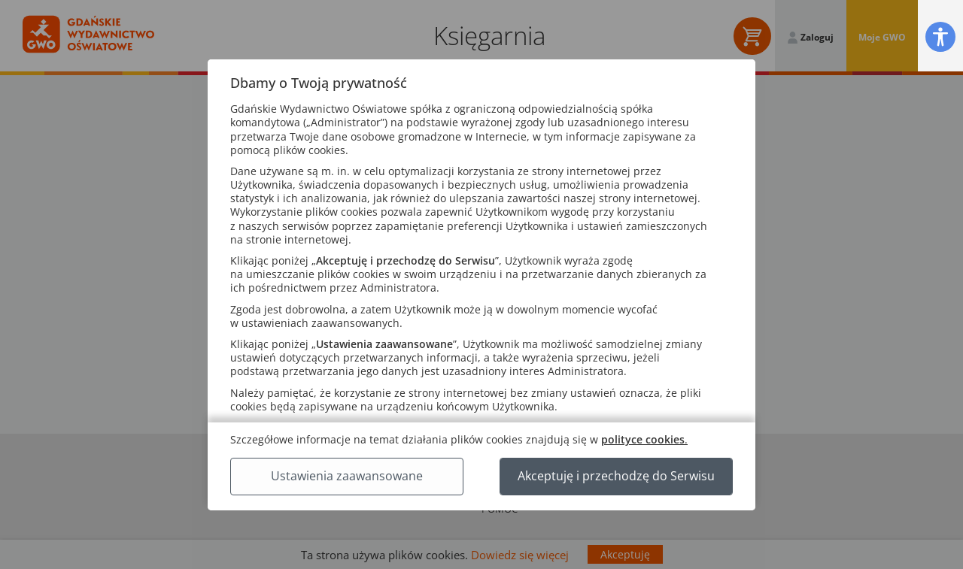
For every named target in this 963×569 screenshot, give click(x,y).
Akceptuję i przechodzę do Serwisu (616, 476)
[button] (940, 36)
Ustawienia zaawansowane (347, 476)
